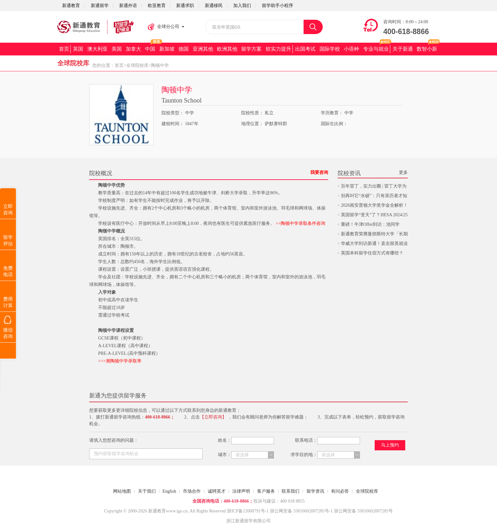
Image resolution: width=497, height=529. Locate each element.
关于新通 (403, 49)
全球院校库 (137, 65)
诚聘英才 (217, 491)
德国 (183, 49)
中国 (150, 49)
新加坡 (167, 49)
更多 (403, 172)
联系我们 (290, 491)
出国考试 (305, 49)
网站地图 (122, 491)
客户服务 (266, 491)
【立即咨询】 (213, 417)
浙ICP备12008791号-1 (248, 511)
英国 (78, 49)
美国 (117, 49)
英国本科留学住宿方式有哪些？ (372, 253)
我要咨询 (319, 172)
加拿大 (133, 49)
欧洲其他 (227, 49)
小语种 (351, 49)
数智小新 (427, 49)
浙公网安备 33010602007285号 (299, 511)
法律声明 (241, 491)
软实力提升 (278, 49)
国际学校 (330, 49)
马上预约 (390, 445)
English (169, 491)
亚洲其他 (203, 49)
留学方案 (251, 49)
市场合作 (192, 491)
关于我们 (147, 491)
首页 (64, 49)
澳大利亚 (97, 49)
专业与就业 (376, 49)
